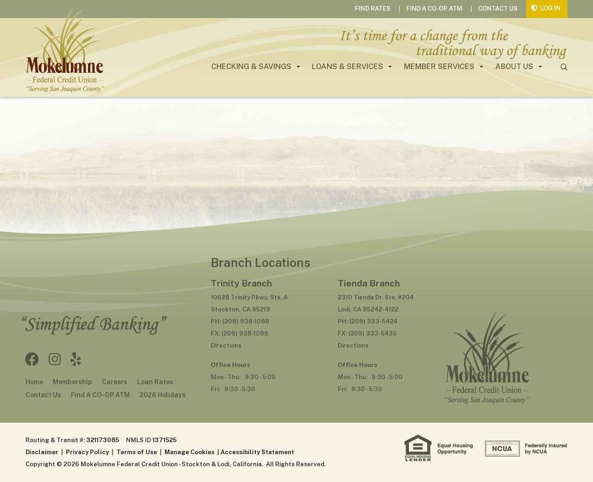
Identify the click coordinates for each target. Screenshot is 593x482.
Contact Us (497, 8)
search (564, 66)
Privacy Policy (87, 452)
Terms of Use (136, 452)
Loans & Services (347, 66)
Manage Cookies (189, 452)
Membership (72, 382)
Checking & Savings (251, 66)
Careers (114, 382)
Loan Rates (155, 382)
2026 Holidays (162, 395)
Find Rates (373, 8)
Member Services (439, 66)
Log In (550, 8)
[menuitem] (252, 67)
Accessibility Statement (257, 452)
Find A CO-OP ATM (434, 8)
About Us (514, 66)
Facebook (32, 359)
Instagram (55, 359)
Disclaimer (41, 452)
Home (34, 382)
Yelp (75, 359)
